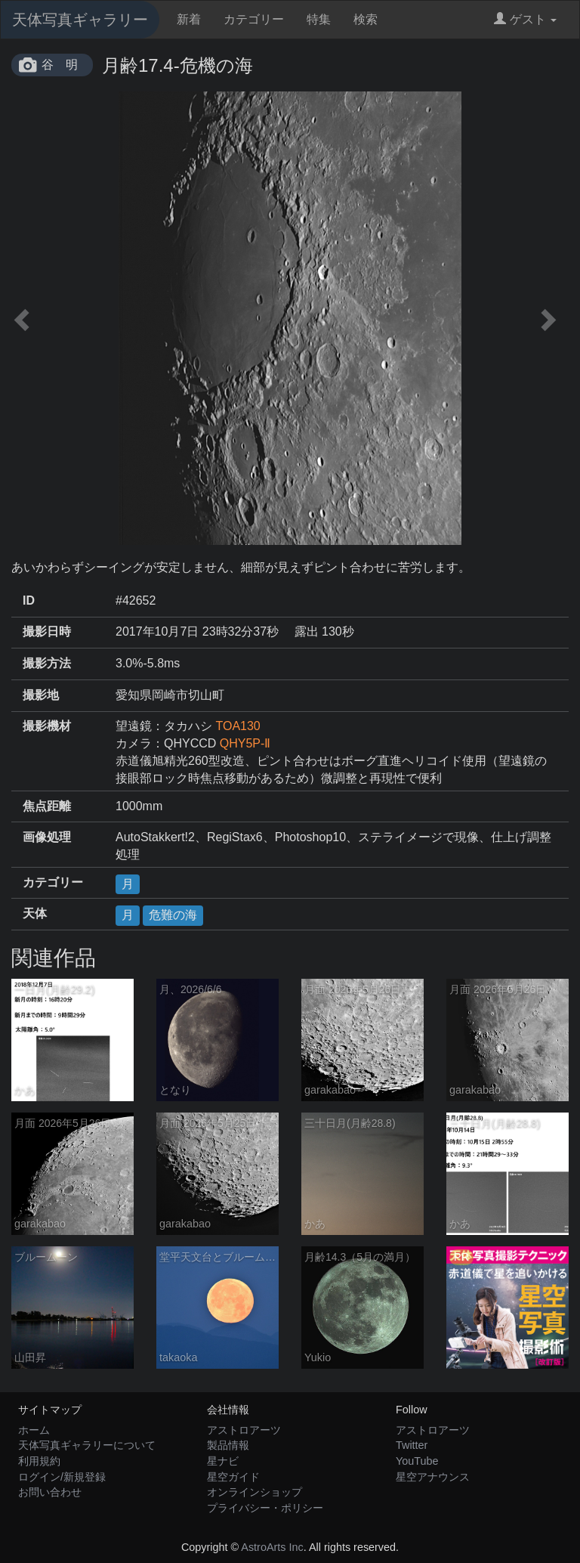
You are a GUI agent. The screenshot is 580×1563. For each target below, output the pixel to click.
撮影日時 (47, 631)
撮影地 (41, 695)
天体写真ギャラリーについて (87, 1445)
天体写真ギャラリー (80, 19)
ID (29, 600)
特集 (319, 19)
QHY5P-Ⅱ (245, 743)
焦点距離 (47, 806)
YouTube (417, 1461)
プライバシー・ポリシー (265, 1508)
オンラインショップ (254, 1492)
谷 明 (60, 64)
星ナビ (223, 1461)
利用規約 (39, 1461)
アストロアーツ (244, 1430)
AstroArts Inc (272, 1547)
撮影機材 (47, 726)
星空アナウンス (433, 1477)
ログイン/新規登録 (62, 1477)
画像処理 (47, 837)
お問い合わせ (50, 1492)
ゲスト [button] (525, 19)
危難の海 (173, 914)
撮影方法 (47, 663)
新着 (189, 19)
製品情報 (228, 1445)
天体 (35, 913)
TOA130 (237, 726)
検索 (365, 19)
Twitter (411, 1445)
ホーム (34, 1430)
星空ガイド (233, 1477)
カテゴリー (254, 19)
